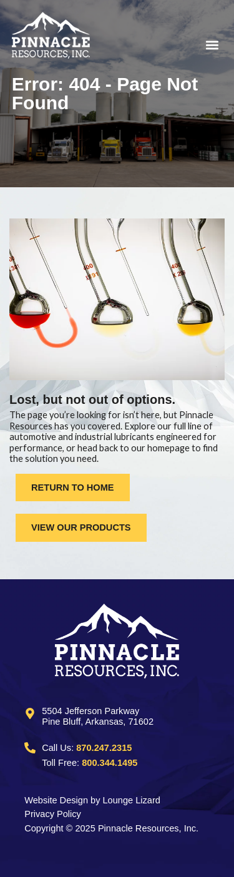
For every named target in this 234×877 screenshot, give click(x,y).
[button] (177, 44)
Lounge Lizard (131, 800)
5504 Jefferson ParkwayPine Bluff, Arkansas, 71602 (98, 716)
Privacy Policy (52, 814)
